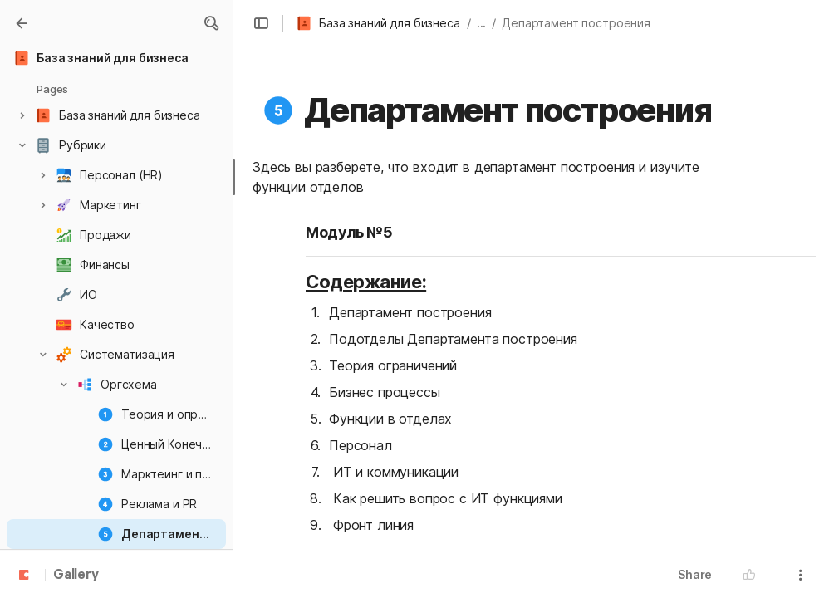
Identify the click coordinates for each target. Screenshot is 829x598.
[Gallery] (21, 23)
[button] (211, 23)
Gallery (76, 575)
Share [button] (695, 574)
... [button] (482, 23)
